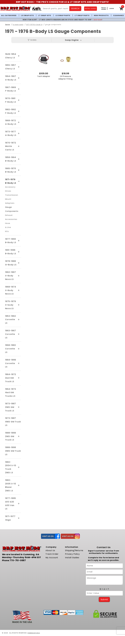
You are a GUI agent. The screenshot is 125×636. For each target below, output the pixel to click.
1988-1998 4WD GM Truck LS (13, 451)
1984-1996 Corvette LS (10, 363)
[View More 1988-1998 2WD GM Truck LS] (18, 436)
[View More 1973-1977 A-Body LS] (18, 133)
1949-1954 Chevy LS (10, 56)
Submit (104, 599)
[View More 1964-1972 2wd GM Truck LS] (18, 378)
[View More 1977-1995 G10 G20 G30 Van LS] (18, 504)
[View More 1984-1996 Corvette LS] (18, 363)
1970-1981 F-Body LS (10, 100)
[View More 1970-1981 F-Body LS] (18, 100)
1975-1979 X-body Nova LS (10, 305)
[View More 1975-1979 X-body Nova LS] (18, 305)
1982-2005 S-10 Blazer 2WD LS (10, 485)
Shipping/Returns (74, 550)
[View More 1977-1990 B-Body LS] (18, 241)
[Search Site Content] (55, 8)
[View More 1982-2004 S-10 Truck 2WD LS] (18, 467)
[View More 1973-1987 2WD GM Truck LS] (18, 407)
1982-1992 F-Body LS (10, 111)
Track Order (52, 554)
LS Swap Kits (27, 15)
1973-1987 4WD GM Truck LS (13, 422)
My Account (52, 557)
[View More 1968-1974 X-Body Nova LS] (18, 290)
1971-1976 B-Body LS (10, 181)
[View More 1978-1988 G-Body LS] (18, 263)
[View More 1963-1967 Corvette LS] (18, 334)
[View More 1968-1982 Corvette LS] (18, 349)
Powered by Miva (34, 633)
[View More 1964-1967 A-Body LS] (18, 78)
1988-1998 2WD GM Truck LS (10, 436)
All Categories (8, 15)
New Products (101, 15)
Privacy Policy (72, 554)
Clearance (118, 15)
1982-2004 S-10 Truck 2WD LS (10, 467)
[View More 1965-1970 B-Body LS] (18, 170)
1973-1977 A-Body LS (10, 133)
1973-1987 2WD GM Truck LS (10, 407)
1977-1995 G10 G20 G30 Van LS (10, 503)
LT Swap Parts (82, 15)
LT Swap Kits (44, 15)
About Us (50, 550)
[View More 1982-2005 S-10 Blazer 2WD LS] (18, 485)
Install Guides (72, 557)
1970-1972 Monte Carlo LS (10, 146)
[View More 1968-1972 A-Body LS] (18, 122)
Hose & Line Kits (8, 227)
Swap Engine (72, 40)
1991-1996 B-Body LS (10, 252)
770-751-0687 (18, 560)
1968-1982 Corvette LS (10, 349)
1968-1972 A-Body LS (10, 122)
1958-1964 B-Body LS (10, 159)
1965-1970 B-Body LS (10, 170)
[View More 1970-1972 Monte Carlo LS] (18, 146)
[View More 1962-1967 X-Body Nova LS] (18, 276)
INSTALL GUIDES (90, 9)
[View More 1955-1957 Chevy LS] (18, 67)
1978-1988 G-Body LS (10, 263)
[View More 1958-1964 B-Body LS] (18, 159)
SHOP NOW (97, 20)
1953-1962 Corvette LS (10, 320)
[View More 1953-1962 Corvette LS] (18, 319)
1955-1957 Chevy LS (10, 67)
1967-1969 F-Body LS (10, 89)
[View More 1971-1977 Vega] (18, 518)
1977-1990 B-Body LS (10, 241)
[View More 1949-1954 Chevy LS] (18, 56)
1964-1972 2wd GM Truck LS (10, 378)
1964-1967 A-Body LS (10, 78)
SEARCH (75, 8)
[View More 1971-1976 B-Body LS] (19, 181)
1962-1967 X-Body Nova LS (10, 276)
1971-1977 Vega (10, 518)
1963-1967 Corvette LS (10, 334)
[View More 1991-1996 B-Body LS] (18, 252)
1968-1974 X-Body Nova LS (10, 290)
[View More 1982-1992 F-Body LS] (18, 111)
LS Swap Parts (63, 15)
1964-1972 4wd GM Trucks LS (10, 393)
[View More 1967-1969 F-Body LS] (18, 89)
